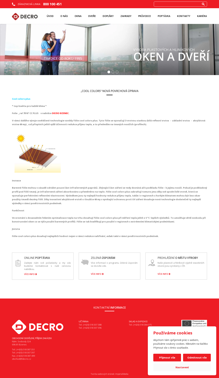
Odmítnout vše (197, 357)
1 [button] (108, 72)
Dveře (92, 16)
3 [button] (117, 72)
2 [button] (113, 72)
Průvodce (144, 16)
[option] (109, 49)
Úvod (50, 16)
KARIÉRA (202, 16)
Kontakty (183, 16)
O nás (64, 16)
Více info (30, 274)
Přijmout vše (167, 357)
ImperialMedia (121, 374)
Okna (78, 16)
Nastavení (182, 367)
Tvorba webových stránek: (103, 374)
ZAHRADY (125, 16)
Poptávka (164, 16)
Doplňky (108, 16)
